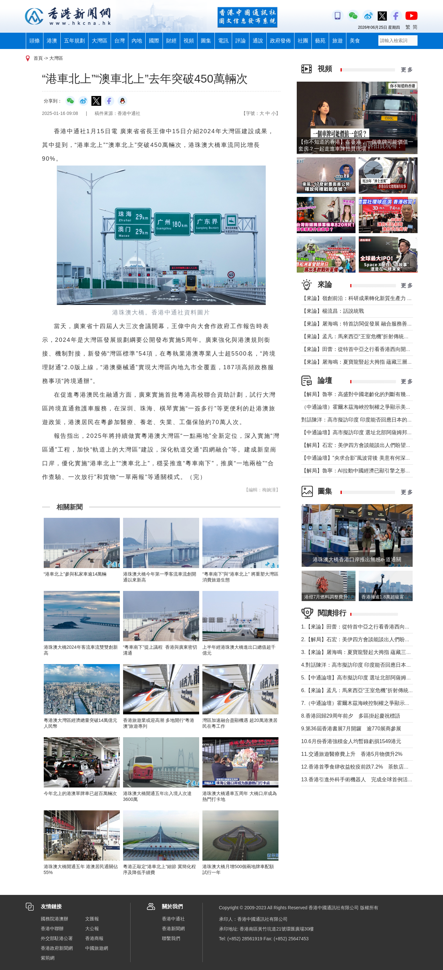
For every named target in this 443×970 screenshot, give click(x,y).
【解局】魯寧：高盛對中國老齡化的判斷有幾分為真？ (364, 394)
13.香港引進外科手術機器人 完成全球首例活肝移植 (362, 779)
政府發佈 (280, 40)
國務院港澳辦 (54, 918)
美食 (355, 40)
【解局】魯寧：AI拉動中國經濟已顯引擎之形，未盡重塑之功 (371, 470)
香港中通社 (173, 918)
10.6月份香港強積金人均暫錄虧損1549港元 (351, 741)
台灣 (119, 40)
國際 (154, 40)
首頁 (38, 58)
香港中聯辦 (52, 928)
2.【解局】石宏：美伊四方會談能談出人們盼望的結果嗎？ (368, 639)
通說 (258, 40)
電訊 (223, 40)
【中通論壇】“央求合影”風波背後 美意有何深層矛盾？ (363, 458)
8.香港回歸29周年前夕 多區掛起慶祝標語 (350, 716)
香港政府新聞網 (57, 948)
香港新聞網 (173, 928)
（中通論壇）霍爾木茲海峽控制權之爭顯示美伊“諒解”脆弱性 (371, 407)
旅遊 (337, 40)
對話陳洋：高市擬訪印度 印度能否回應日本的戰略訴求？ (367, 419)
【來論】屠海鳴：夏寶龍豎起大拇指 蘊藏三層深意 (359, 362)
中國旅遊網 (96, 948)
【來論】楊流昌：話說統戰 (332, 311)
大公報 (92, 928)
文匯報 (92, 918)
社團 (303, 40)
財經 (171, 40)
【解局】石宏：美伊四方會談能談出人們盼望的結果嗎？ (366, 445)
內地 (137, 40)
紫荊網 (48, 958)
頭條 (34, 40)
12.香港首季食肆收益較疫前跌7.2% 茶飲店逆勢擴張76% (368, 767)
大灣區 (99, 40)
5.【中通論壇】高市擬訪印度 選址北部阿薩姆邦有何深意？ (369, 677)
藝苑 (320, 40)
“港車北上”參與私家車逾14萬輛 (75, 574)
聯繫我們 (171, 938)
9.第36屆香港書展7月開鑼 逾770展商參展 (351, 728)
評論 (240, 40)
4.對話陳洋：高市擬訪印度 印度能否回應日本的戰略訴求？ (369, 665)
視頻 (188, 40)
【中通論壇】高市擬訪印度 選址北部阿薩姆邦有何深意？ (367, 432)
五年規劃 (74, 40)
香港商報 (94, 938)
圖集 (206, 40)
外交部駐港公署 (57, 938)
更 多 (407, 69)
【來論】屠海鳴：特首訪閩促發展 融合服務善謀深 (359, 323)
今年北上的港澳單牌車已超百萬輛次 (80, 793)
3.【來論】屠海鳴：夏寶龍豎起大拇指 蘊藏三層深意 (361, 652)
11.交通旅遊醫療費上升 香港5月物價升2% (352, 754)
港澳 (52, 40)
